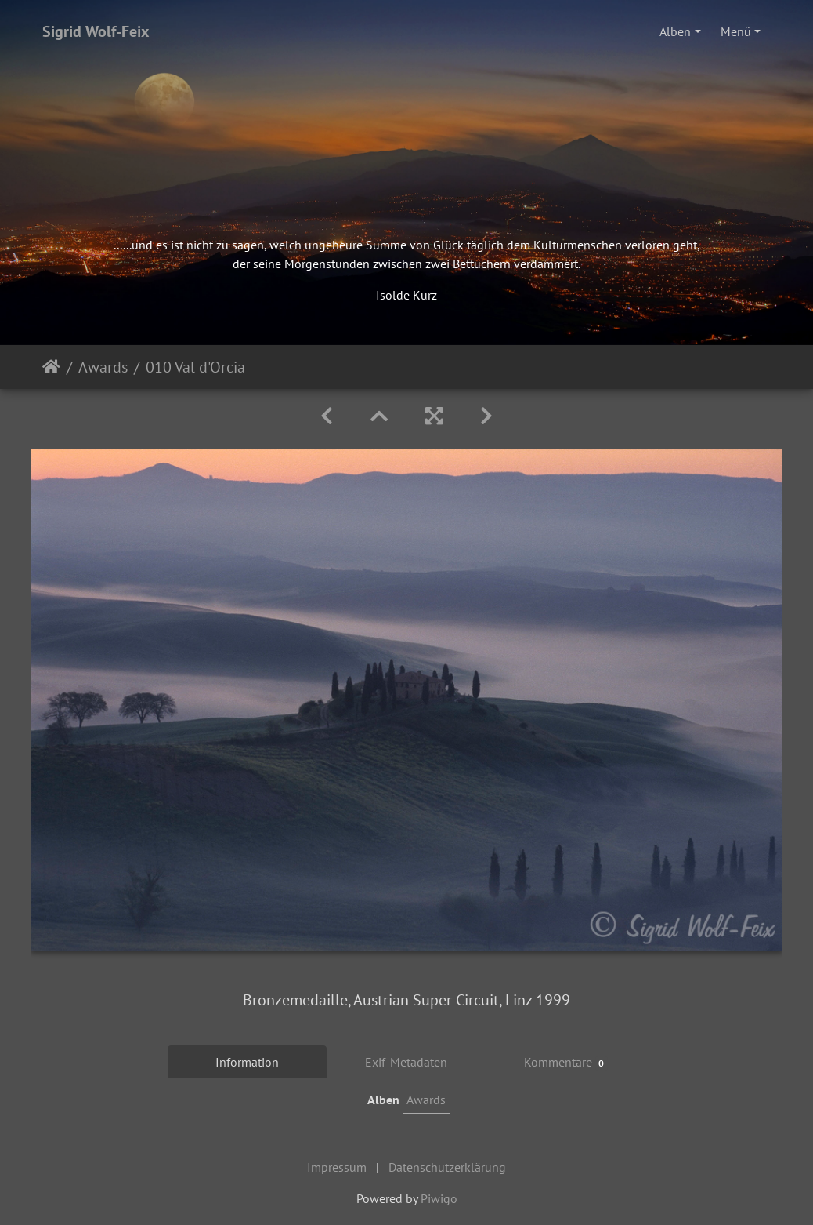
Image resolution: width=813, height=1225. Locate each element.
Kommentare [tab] (566, 1062)
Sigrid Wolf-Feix (96, 31)
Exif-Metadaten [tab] (406, 1062)
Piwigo (439, 1198)
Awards (103, 367)
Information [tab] (247, 1062)
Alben (675, 31)
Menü (736, 31)
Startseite (51, 367)
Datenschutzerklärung (447, 1167)
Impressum (337, 1167)
